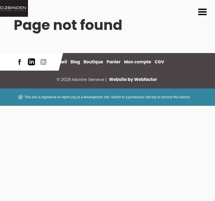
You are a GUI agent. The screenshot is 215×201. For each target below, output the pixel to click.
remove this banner (175, 97)
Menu (202, 12)
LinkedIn (31, 62)
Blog (75, 62)
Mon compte (137, 62)
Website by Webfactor (133, 79)
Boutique (93, 62)
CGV (159, 62)
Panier (114, 62)
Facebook (19, 62)
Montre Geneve (14, 8)
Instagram (43, 62)
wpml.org (69, 97)
